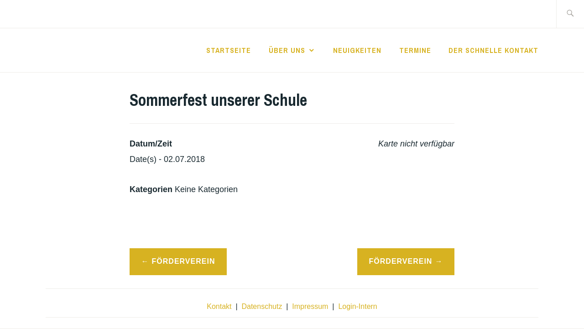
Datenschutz (261, 306)
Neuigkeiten (357, 50)
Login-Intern (357, 306)
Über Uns (287, 50)
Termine (415, 50)
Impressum (310, 306)
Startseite (228, 50)
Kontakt (219, 306)
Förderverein (183, 261)
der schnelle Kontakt (493, 50)
